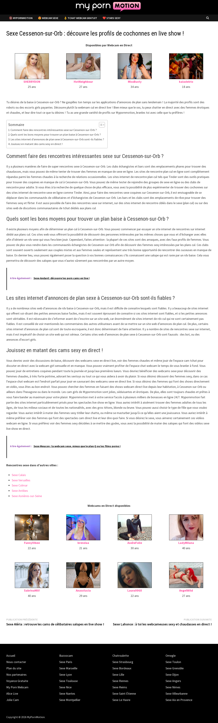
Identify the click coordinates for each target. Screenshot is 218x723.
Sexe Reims (119, 687)
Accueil (10, 656)
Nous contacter (16, 662)
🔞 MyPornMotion (21, 18)
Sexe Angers (173, 681)
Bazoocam (66, 656)
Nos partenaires (16, 675)
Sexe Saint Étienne (124, 693)
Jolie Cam (12, 700)
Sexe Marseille (68, 668)
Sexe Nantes (67, 693)
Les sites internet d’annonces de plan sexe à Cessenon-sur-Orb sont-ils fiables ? (57, 139)
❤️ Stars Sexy (111, 18)
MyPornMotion (36, 717)
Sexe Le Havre (121, 700)
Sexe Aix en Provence (179, 700)
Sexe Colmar (20, 485)
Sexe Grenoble (175, 668)
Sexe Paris (65, 662)
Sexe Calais (19, 475)
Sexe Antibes (20, 491)
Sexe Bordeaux (121, 668)
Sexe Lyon (65, 675)
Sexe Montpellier (69, 700)
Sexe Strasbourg (122, 662)
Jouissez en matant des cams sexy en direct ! (37, 144)
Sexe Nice (65, 687)
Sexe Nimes (173, 687)
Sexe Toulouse (68, 681)
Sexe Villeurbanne (177, 693)
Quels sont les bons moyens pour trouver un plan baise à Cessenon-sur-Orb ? (56, 134)
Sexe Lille (118, 675)
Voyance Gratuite (17, 681)
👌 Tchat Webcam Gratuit (80, 18)
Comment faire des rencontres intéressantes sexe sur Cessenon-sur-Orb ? (54, 130)
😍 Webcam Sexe (48, 18)
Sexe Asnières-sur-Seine (27, 496)
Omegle (171, 656)
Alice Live (12, 693)
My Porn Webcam (17, 687)
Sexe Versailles (21, 480)
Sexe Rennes (120, 681)
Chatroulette (120, 656)
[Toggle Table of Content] (100, 125)
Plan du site (13, 668)
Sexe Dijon (172, 675)
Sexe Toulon (173, 662)
